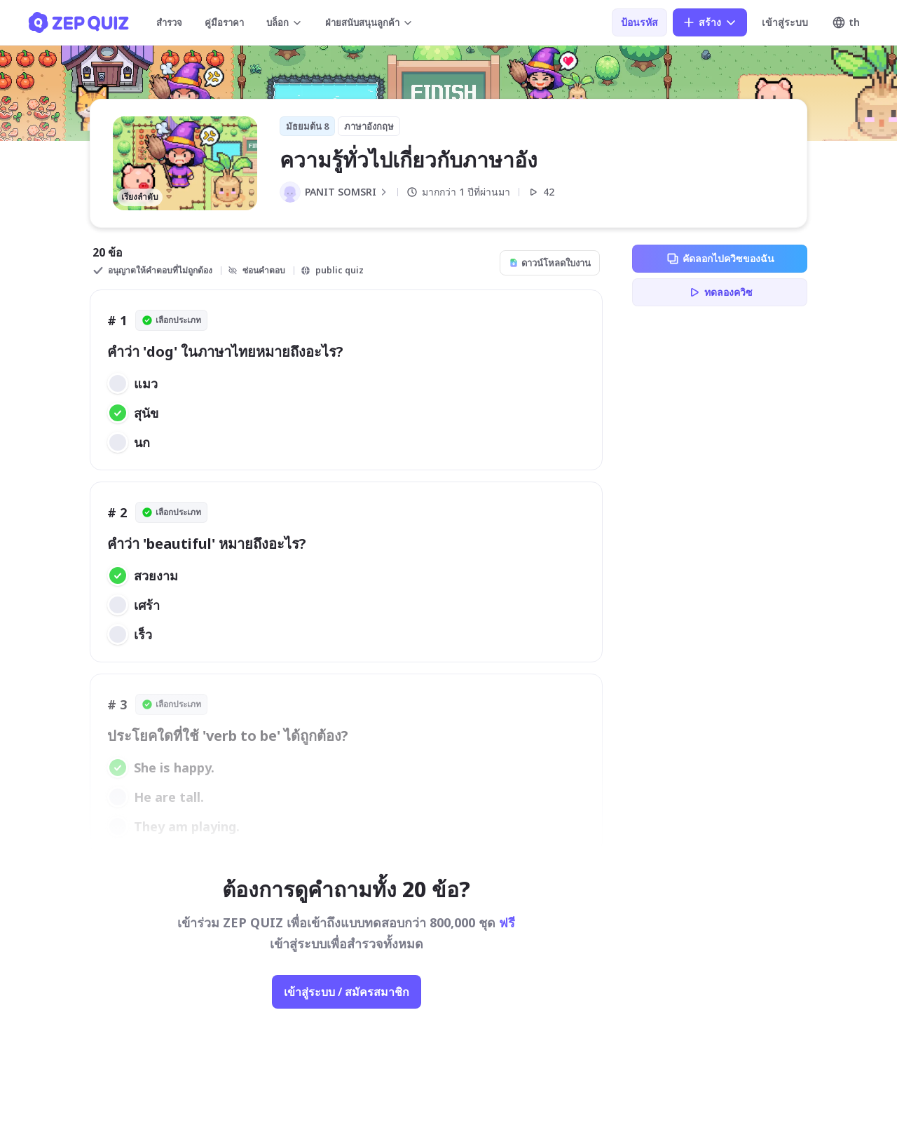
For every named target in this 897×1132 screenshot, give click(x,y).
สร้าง (710, 22)
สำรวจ (169, 22)
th (846, 22)
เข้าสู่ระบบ (785, 22)
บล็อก (284, 22)
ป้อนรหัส (639, 22)
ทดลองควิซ (720, 292)
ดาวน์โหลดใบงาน (550, 263)
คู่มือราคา (224, 22)
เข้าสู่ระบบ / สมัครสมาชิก (346, 992)
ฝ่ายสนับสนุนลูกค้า (369, 22)
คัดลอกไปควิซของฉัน (720, 259)
